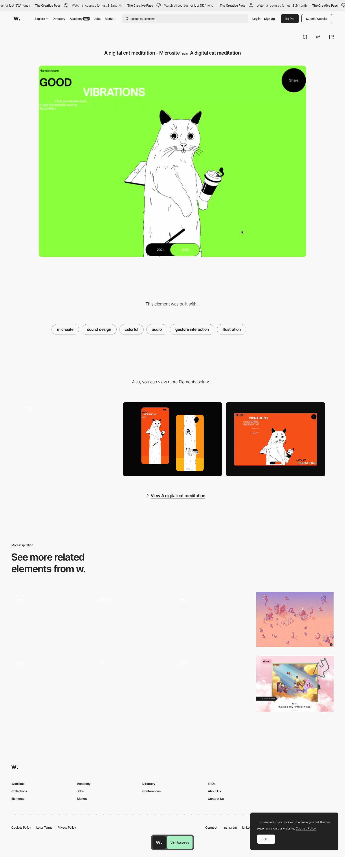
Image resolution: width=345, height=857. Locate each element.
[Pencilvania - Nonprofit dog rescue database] (295, 619)
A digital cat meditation (215, 52)
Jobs (97, 18)
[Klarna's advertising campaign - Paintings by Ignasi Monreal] (295, 684)
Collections (19, 791)
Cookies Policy (21, 827)
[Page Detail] (172, 439)
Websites (17, 783)
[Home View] (275, 439)
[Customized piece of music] (213, 684)
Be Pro (289, 18)
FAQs (211, 783)
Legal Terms (44, 827)
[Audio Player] (50, 621)
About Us (214, 791)
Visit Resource (180, 842)
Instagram (230, 827)
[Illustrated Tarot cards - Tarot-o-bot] (50, 684)
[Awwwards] (17, 18)
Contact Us (216, 798)
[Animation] (131, 621)
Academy (80, 18)
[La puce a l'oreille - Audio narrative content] (213, 619)
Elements (17, 798)
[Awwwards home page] (159, 842)
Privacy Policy (67, 827)
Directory (59, 18)
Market (110, 18)
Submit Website (317, 18)
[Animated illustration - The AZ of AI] (131, 684)
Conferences (151, 791)
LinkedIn (247, 827)
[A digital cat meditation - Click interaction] (69, 437)
